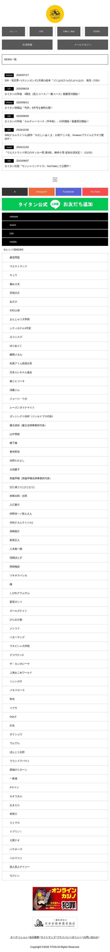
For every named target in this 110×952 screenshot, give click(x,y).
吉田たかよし (17, 460)
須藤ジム (15, 390)
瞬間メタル (16, 354)
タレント (13, 31)
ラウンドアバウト (20, 760)
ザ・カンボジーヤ (20, 663)
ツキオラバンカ (18, 575)
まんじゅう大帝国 (20, 319)
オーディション (19, 937)
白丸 (12, 725)
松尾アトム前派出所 (21, 363)
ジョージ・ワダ (18, 398)
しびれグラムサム (20, 593)
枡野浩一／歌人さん (21, 513)
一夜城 (13, 778)
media (13, 241)
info (12, 233)
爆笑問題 (15, 257)
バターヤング (17, 637)
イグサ (13, 707)
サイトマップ (48, 937)
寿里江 (13, 813)
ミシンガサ (16, 681)
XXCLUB (15, 310)
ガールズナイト (18, 610)
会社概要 (34, 937)
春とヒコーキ (17, 381)
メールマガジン (82, 44)
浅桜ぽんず (16, 557)
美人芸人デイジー (20, 866)
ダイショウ (16, 734)
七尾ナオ (15, 840)
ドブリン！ (16, 831)
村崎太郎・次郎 (18, 495)
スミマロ (15, 822)
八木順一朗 (16, 548)
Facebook (68, 191)
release (14, 216)
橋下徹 (13, 442)
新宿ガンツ (16, 601)
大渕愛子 (15, 469)
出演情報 (27, 44)
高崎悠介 (15, 531)
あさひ (13, 301)
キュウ (13, 275)
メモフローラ (17, 690)
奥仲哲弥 (15, 451)
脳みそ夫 (15, 284)
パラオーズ (16, 849)
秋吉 (12, 699)
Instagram (41, 191)
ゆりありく (16, 345)
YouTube (95, 191)
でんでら (15, 743)
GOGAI (96, 31)
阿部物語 (15, 566)
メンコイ (15, 628)
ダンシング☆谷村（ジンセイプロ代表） (32, 416)
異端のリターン (18, 769)
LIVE (41, 31)
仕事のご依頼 (68, 31)
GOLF (13, 716)
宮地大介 (15, 292)
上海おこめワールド (21, 672)
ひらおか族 (16, 619)
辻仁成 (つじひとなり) (22, 487)
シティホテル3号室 (20, 328)
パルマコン (16, 858)
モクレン (15, 875)
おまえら (15, 805)
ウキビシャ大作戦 (20, 646)
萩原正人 (15, 540)
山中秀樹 (15, 434)
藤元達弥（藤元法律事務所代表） (28, 425)
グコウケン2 (16, 655)
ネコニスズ (16, 337)
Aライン (14, 787)
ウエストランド (18, 266)
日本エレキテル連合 (21, 372)
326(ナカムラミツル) (21, 522)
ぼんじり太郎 (17, 752)
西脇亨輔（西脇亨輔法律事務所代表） (31, 478)
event (13, 225)
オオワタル (16, 796)
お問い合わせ (90, 937)
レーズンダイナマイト (22, 407)
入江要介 (15, 504)
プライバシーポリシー (69, 937)
